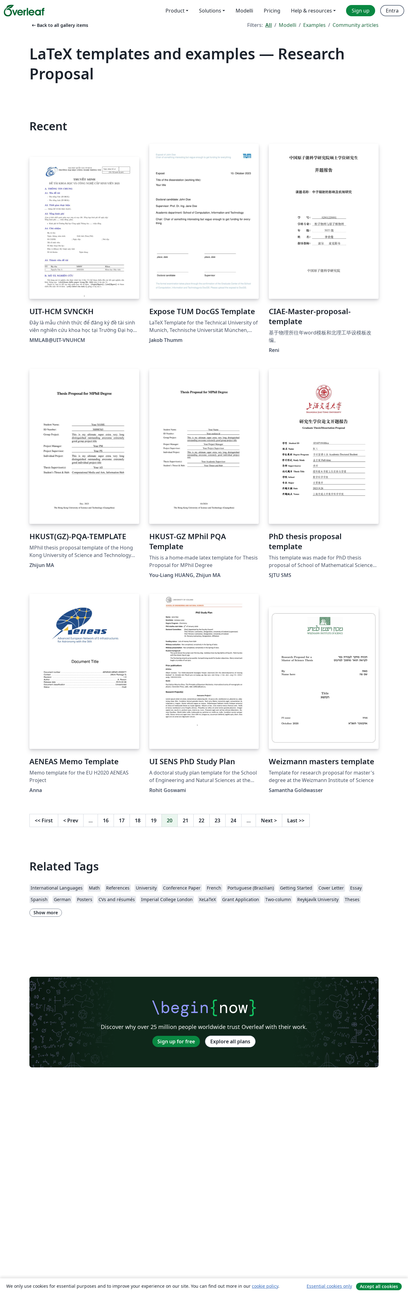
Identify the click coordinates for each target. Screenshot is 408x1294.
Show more (45, 912)
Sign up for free (176, 1041)
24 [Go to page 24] (233, 820)
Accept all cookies (379, 1286)
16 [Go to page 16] (106, 820)
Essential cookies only (329, 1286)
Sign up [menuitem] (361, 10)
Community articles (356, 25)
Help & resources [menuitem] (311, 10)
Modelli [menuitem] (244, 10)
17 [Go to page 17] (122, 820)
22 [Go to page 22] (201, 820)
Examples (314, 25)
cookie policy (265, 1286)
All (268, 25)
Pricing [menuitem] (272, 10)
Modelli (287, 25)
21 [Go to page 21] (185, 820)
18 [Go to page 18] (137, 820)
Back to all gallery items (59, 25)
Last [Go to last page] (295, 820)
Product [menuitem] (175, 10)
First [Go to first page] (44, 820)
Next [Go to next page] (269, 820)
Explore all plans (230, 1041)
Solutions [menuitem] (210, 10)
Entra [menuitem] (392, 10)
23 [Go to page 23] (217, 820)
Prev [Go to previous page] (70, 820)
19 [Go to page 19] (153, 820)
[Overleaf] (24, 10)
